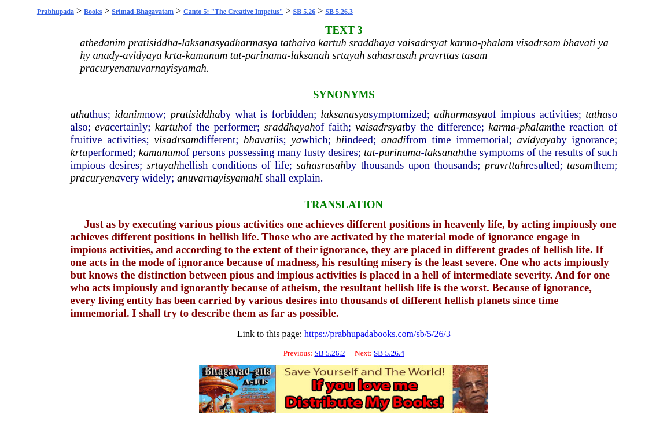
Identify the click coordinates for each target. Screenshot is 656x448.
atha (80, 114)
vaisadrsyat (380, 127)
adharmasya (460, 114)
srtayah (163, 165)
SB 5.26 (304, 12)
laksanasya (344, 114)
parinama (400, 152)
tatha (596, 114)
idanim (130, 114)
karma (502, 127)
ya (297, 140)
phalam (535, 127)
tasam (580, 165)
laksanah (444, 152)
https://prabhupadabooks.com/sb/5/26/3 (377, 334)
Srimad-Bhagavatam (143, 12)
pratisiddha (195, 114)
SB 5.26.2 (329, 353)
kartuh (169, 127)
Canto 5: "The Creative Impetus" (233, 12)
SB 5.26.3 (339, 12)
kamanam (159, 152)
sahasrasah (321, 165)
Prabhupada (55, 12)
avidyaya (536, 140)
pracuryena (95, 178)
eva (102, 127)
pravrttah (505, 165)
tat (369, 152)
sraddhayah (289, 127)
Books (93, 12)
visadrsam (176, 140)
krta (79, 152)
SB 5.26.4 (389, 353)
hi (340, 140)
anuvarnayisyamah (218, 178)
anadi (393, 140)
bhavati (260, 140)
